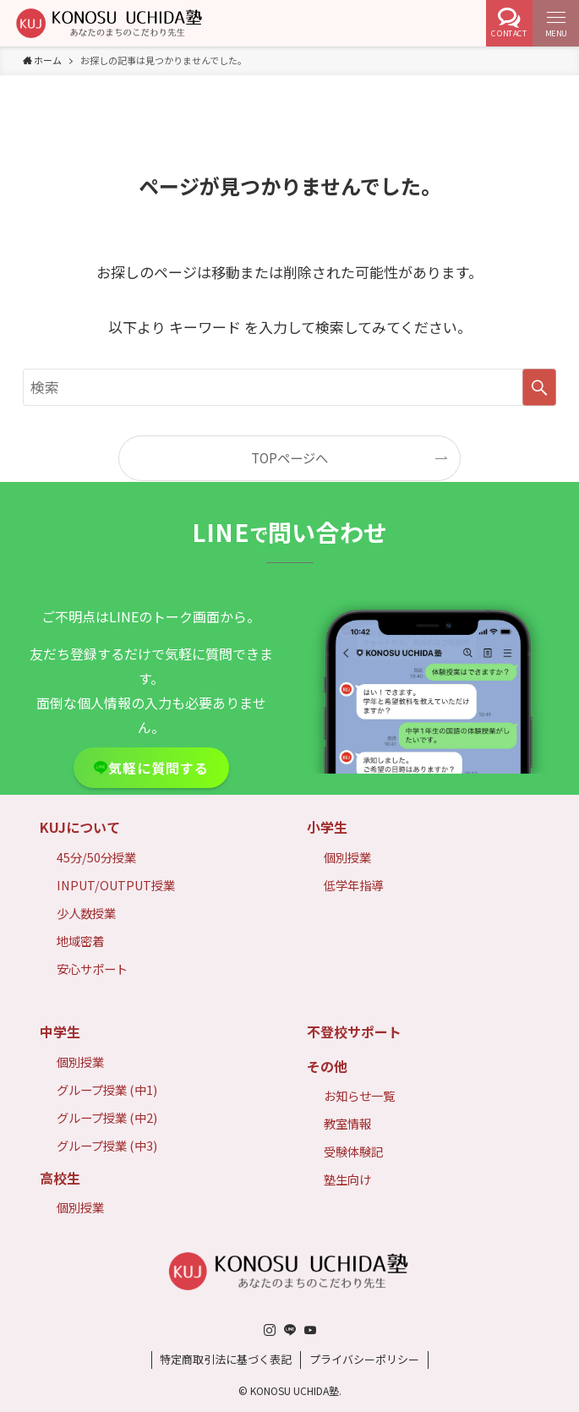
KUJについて (80, 827)
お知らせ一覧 (359, 1095)
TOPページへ (289, 457)
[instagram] (269, 1330)
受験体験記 (353, 1151)
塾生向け (347, 1179)
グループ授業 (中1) (107, 1089)
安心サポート (92, 968)
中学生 (60, 1031)
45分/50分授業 (96, 857)
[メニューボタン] (556, 23)
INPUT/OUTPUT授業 (116, 885)
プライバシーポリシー (364, 1359)
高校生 (60, 1178)
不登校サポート (354, 1031)
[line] (290, 1330)
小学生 (327, 827)
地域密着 (80, 941)
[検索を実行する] (539, 387)
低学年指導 (353, 885)
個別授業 (347, 857)
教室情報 (347, 1123)
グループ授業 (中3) (107, 1145)
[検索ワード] (289, 387)
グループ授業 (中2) (107, 1117)
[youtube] (310, 1330)
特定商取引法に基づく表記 (226, 1359)
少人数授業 (86, 913)
